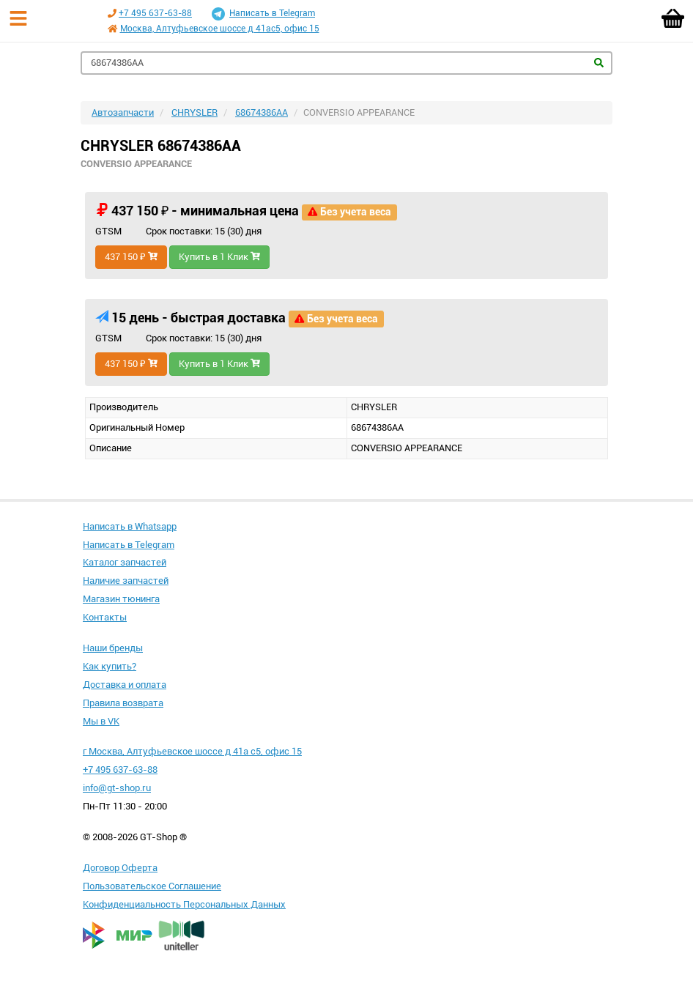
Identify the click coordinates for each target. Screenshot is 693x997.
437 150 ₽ (131, 256)
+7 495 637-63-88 (155, 13)
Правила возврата (123, 702)
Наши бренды (113, 647)
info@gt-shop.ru (117, 787)
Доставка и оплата (124, 684)
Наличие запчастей (125, 580)
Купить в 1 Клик (219, 256)
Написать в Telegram (263, 14)
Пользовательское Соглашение (152, 886)
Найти (599, 62)
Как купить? (109, 666)
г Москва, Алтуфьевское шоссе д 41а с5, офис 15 (192, 751)
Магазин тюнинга (121, 598)
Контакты (105, 617)
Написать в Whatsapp (130, 526)
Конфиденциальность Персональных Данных (184, 904)
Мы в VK (101, 721)
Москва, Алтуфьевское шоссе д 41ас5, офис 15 (219, 28)
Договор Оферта (120, 867)
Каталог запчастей (124, 562)
